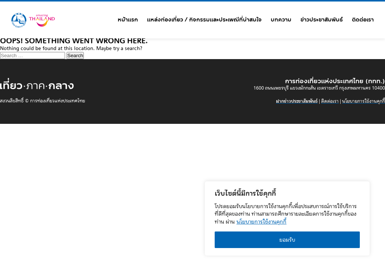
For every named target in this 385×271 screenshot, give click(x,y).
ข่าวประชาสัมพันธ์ (321, 19)
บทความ (281, 19)
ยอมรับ (287, 239)
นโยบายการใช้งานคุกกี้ (261, 221)
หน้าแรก (128, 19)
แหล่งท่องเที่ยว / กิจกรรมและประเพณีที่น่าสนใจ (204, 19)
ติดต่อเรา (363, 19)
